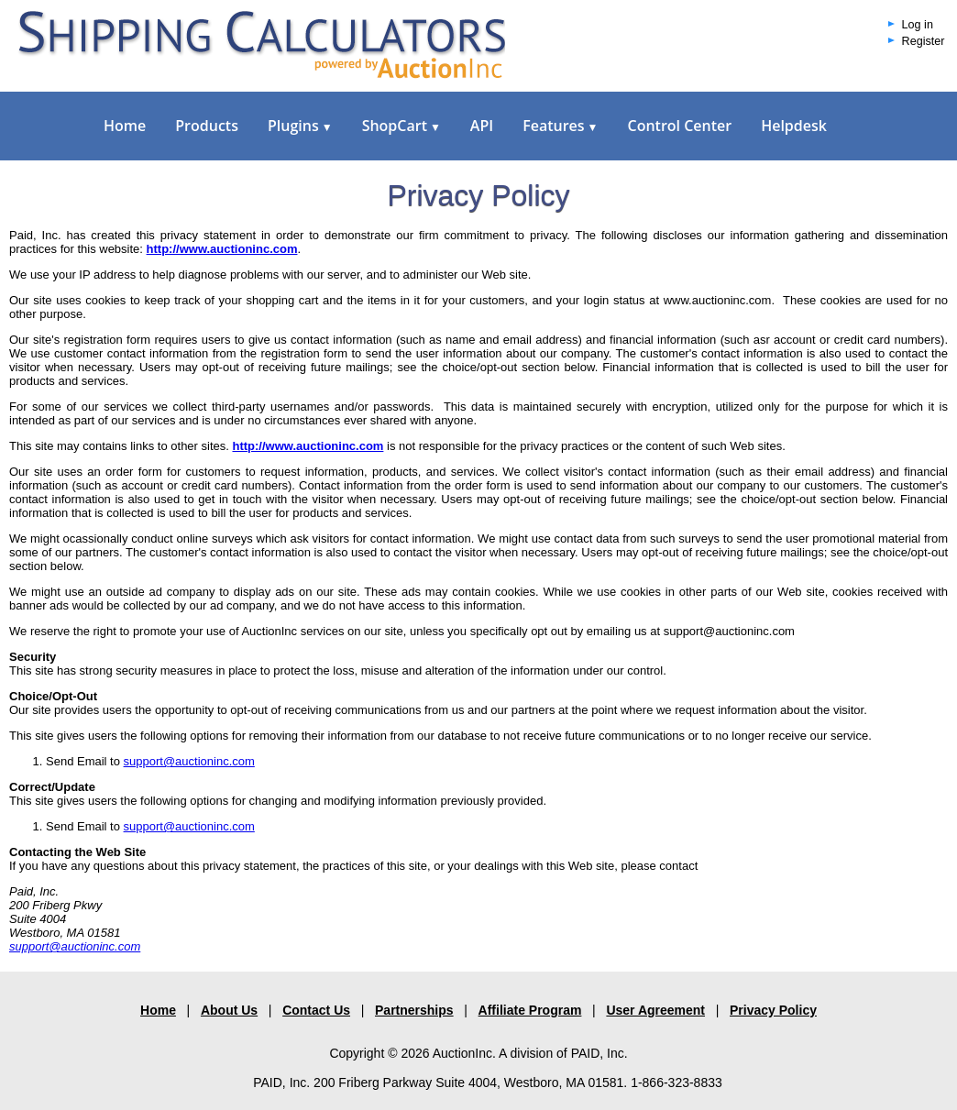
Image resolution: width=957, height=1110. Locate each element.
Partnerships (414, 1010)
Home (125, 125)
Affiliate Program (530, 1010)
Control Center (679, 125)
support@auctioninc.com (189, 761)
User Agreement (655, 1010)
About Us (229, 1010)
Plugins (300, 125)
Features (560, 125)
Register (923, 41)
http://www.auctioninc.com (307, 446)
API (481, 125)
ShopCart (401, 125)
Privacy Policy (773, 1010)
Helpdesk (794, 125)
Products (206, 125)
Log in (917, 24)
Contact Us (316, 1010)
